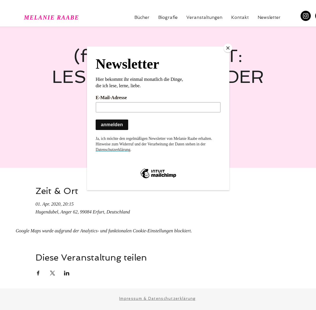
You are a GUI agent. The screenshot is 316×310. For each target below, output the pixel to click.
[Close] (228, 48)
